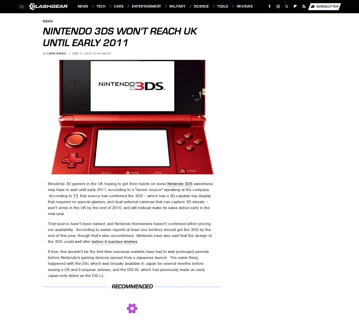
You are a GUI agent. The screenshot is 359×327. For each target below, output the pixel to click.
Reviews (245, 6)
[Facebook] (269, 6)
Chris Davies (56, 53)
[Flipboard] (295, 6)
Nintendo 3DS (180, 183)
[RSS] (304, 6)
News (83, 6)
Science (201, 6)
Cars (118, 6)
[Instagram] (278, 6)
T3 (75, 195)
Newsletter (324, 7)
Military (177, 6)
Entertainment (146, 6)
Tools (222, 6)
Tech (101, 6)
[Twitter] (286, 6)
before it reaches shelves (114, 241)
